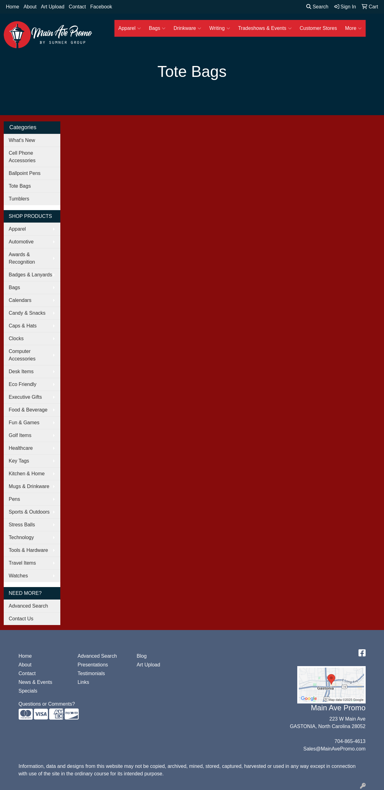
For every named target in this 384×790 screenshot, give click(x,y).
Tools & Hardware (28, 550)
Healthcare (21, 448)
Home (12, 6)
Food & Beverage (28, 409)
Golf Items (20, 435)
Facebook (101, 6)
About (30, 6)
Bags (157, 28)
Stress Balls (22, 524)
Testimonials (91, 673)
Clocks (16, 338)
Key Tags (19, 460)
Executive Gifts (25, 397)
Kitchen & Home (27, 473)
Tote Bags (20, 186)
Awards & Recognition (22, 258)
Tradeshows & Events (265, 28)
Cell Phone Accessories (22, 156)
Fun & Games (24, 422)
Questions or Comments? (47, 704)
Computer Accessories (22, 355)
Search (317, 6)
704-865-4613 (350, 741)
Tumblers (19, 198)
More (353, 28)
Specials (28, 691)
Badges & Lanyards (30, 274)
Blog (142, 656)
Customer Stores (318, 28)
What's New (22, 140)
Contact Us (21, 618)
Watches (18, 575)
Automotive (21, 241)
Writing (219, 28)
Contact (77, 6)
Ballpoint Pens (24, 173)
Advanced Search (28, 606)
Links (83, 682)
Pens (14, 499)
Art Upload (53, 6)
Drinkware (187, 28)
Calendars (20, 300)
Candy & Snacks (27, 313)
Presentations (93, 664)
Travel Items (22, 563)
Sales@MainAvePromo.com (334, 748)
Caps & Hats (23, 325)
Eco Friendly (22, 384)
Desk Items (21, 371)
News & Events (35, 682)
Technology (21, 537)
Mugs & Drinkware (29, 486)
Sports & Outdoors (29, 512)
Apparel (129, 28)
